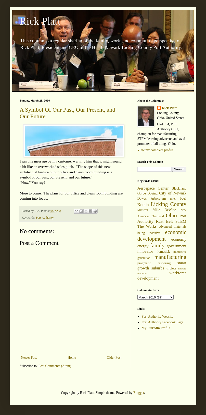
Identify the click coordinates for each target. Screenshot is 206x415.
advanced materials (172, 226)
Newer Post (29, 357)
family (157, 245)
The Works (146, 226)
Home (72, 357)
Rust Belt (164, 221)
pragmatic (144, 263)
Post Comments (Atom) (55, 366)
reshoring (164, 263)
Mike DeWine (164, 210)
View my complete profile (155, 150)
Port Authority (44, 217)
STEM (180, 221)
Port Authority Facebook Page (162, 322)
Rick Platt (40, 21)
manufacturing (170, 257)
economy (178, 239)
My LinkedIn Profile (156, 328)
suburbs (157, 268)
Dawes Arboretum (151, 198)
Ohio (171, 215)
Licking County (168, 204)
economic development (161, 235)
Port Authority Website (157, 316)
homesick (163, 251)
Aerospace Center (153, 188)
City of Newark (172, 193)
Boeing (152, 193)
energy (142, 246)
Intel (173, 198)
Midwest (142, 210)
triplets (171, 268)
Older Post (114, 357)
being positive (148, 233)
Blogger (138, 393)
